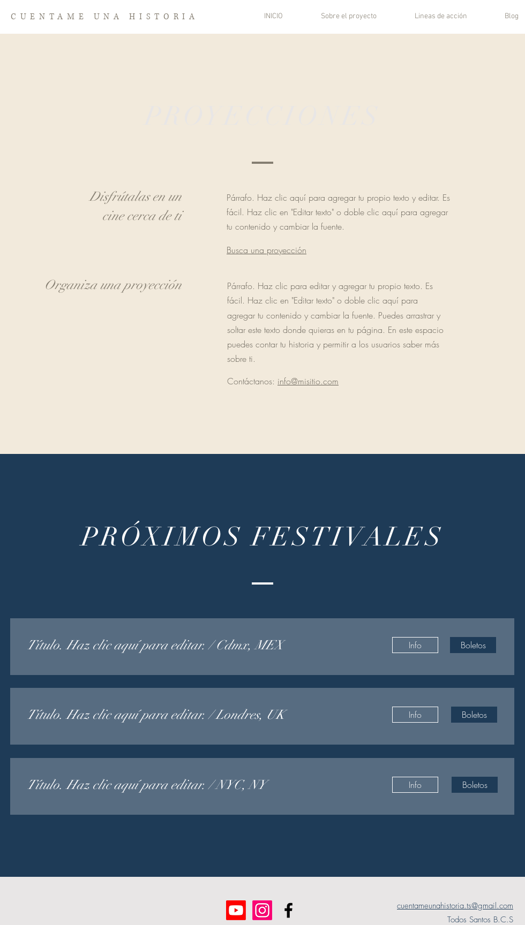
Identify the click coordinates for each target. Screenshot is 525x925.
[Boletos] (473, 645)
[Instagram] (262, 910)
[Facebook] (288, 910)
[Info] (415, 645)
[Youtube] (236, 910)
